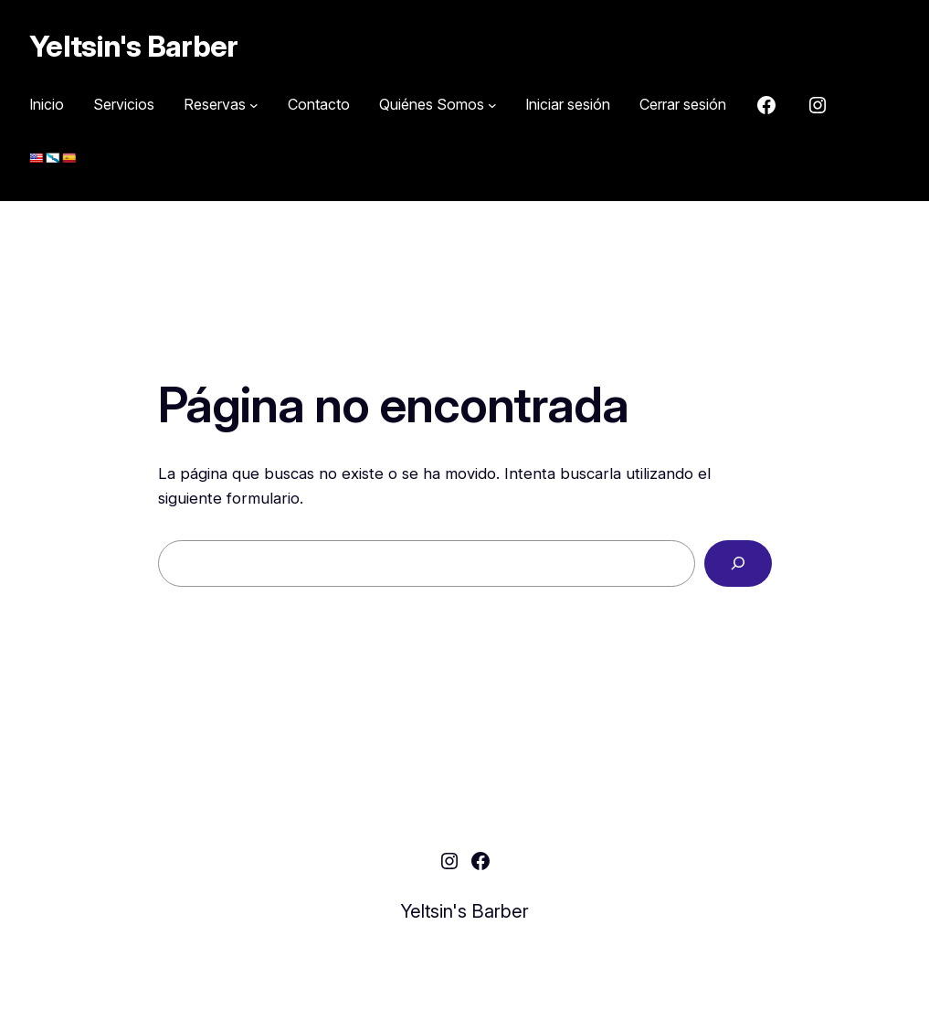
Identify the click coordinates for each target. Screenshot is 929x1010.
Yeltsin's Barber (133, 46)
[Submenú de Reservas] (221, 105)
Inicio (46, 104)
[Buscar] (737, 563)
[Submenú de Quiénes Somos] (438, 105)
